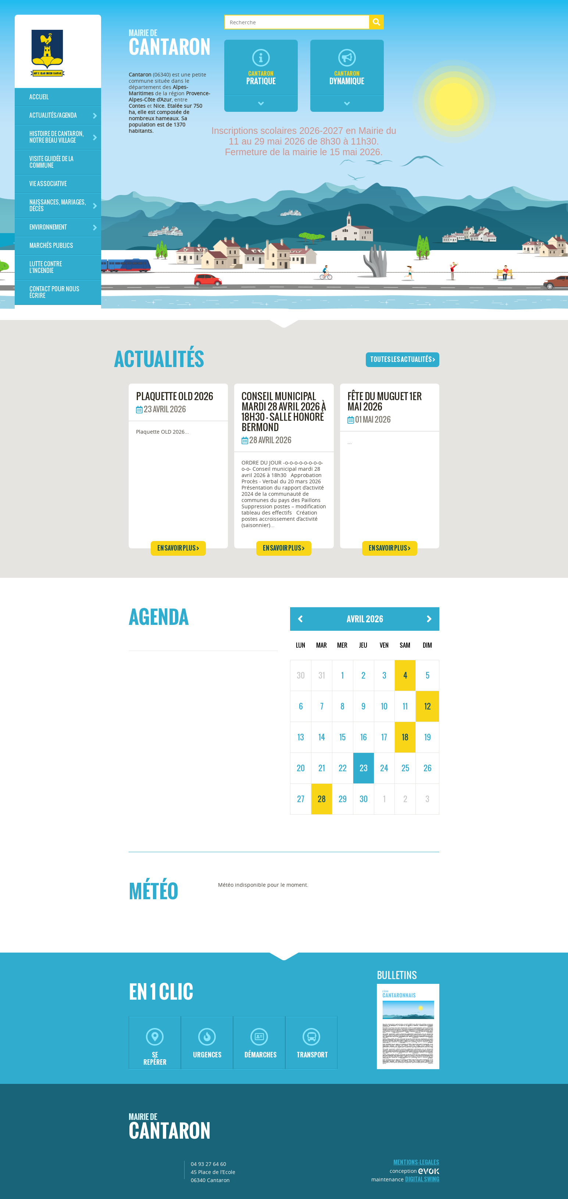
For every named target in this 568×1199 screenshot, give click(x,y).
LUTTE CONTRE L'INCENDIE (45, 267)
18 (405, 737)
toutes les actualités (402, 359)
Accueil (39, 97)
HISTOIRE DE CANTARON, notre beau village (63, 137)
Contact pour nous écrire (54, 292)
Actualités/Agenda (63, 115)
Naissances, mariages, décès (63, 205)
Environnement (63, 227)
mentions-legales (416, 1162)
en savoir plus (178, 548)
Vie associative (48, 183)
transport (312, 1043)
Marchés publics (51, 245)
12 (427, 706)
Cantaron (170, 45)
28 (322, 798)
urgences (207, 1043)
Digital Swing (422, 1179)
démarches (260, 1043)
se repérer (155, 1047)
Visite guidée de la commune (51, 162)
